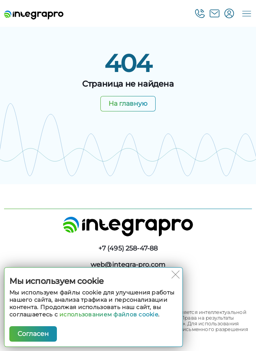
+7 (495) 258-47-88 (128, 248)
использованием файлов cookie (108, 314)
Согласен (33, 334)
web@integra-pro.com (128, 264)
